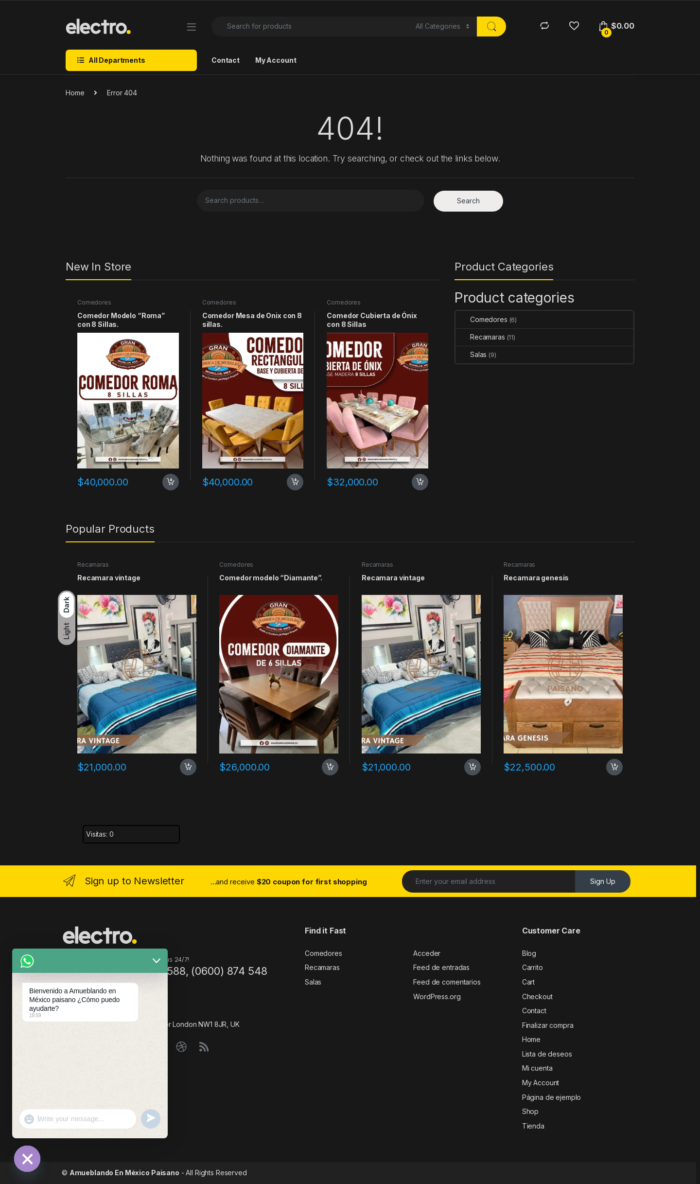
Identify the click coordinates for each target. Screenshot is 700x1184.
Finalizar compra (548, 1025)
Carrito (532, 967)
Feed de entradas (441, 967)
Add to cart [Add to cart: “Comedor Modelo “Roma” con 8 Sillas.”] (170, 482)
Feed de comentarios (446, 982)
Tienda (533, 1126)
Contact (225, 60)
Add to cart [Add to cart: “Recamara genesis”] (614, 767)
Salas (471, 354)
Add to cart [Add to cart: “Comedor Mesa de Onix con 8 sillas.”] (295, 482)
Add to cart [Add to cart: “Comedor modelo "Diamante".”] (330, 767)
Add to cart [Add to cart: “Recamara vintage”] (188, 767)
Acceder (426, 953)
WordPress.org (436, 996)
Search (468, 201)
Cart (528, 982)
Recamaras (480, 337)
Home (75, 93)
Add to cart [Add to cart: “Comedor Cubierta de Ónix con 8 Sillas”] (420, 482)
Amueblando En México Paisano (124, 1172)
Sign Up (602, 881)
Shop (530, 1111)
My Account (276, 60)
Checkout (537, 996)
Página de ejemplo (551, 1097)
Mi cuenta (537, 1068)
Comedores (94, 302)
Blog (529, 953)
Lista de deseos (547, 1054)
